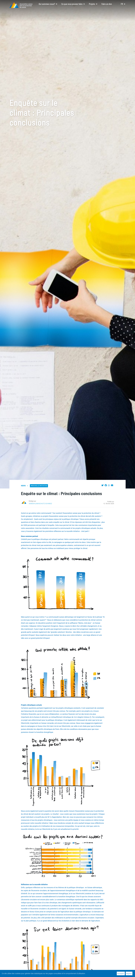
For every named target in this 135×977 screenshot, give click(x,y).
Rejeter (129, 974)
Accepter (120, 974)
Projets (93, 4)
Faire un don (107, 4)
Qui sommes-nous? (48, 4)
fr (123, 4)
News (23, 486)
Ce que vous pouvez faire (73, 4)
